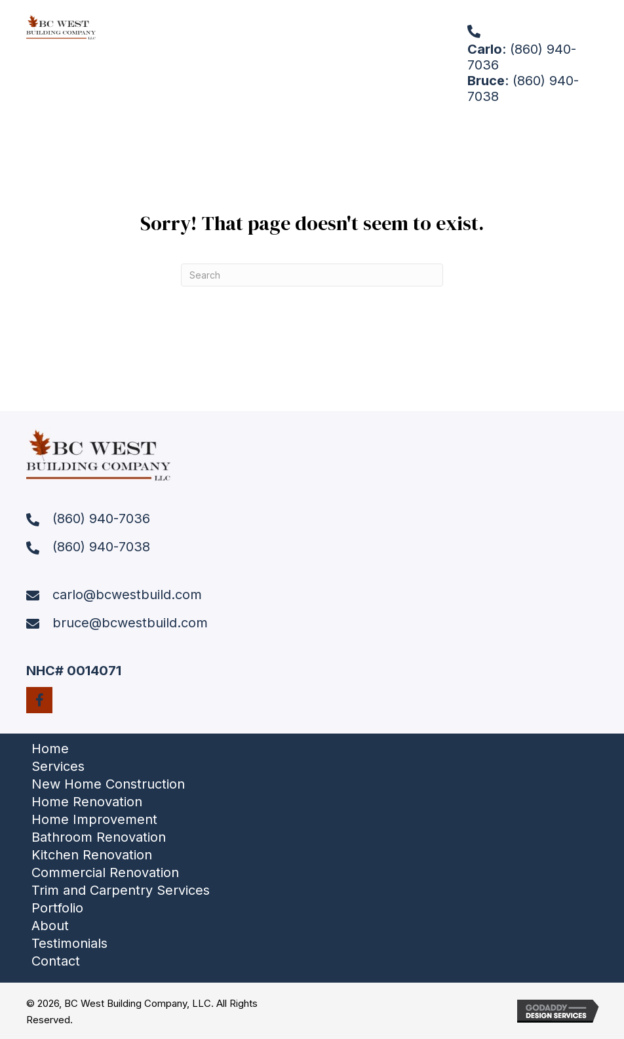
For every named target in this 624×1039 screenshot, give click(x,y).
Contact (55, 961)
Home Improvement (94, 819)
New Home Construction (108, 784)
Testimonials (69, 943)
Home (50, 748)
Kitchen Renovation (91, 855)
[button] (39, 700)
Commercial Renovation (105, 872)
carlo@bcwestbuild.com (127, 594)
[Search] (312, 275)
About (50, 925)
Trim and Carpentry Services (120, 890)
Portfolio (57, 908)
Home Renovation (86, 802)
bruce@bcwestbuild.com (130, 623)
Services (58, 766)
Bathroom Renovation (98, 837)
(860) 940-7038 (101, 547)
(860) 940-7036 (101, 518)
